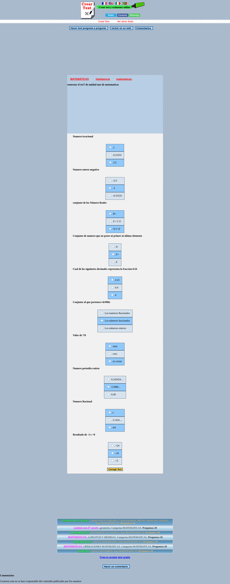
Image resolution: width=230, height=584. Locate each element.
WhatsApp (134, 15)
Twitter (111, 15)
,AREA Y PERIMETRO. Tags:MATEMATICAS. (115, 541)
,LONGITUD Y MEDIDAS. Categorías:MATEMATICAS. (115, 537)
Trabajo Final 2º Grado (74, 520)
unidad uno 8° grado (86, 528)
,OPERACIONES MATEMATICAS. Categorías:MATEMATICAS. (115, 546)
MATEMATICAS (79, 79)
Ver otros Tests (125, 21)
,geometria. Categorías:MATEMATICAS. (115, 528)
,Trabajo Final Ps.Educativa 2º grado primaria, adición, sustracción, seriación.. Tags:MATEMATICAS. (115, 522)
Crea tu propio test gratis (115, 557)
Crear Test (103, 21)
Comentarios (143, 28)
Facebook (122, 15)
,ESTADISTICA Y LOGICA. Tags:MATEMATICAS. (115, 532)
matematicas (124, 79)
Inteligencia (103, 79)
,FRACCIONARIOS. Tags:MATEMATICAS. (115, 551)
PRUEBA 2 (84, 551)
